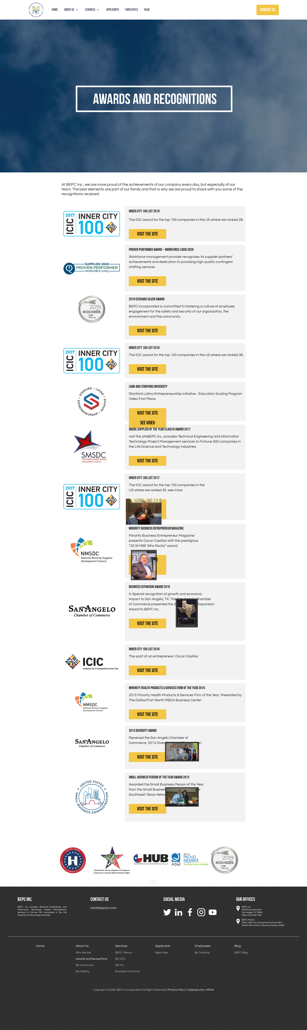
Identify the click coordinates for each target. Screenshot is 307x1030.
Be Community (85, 965)
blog (147, 10)
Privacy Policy (176, 989)
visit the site (147, 234)
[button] (71, 9)
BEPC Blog (241, 952)
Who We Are (83, 952)
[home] (36, 10)
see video (147, 423)
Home (55, 10)
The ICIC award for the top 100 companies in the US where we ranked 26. (186, 220)
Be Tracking (202, 952)
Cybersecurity (195, 989)
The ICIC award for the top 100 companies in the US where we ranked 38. (186, 355)
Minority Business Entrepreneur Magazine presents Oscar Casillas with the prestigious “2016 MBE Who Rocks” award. (163, 541)
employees (131, 10)
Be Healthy (82, 971)
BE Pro (119, 965)
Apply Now (161, 952)
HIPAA (209, 989)
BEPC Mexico (123, 952)
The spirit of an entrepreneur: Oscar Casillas (163, 656)
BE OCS (120, 959)
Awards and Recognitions (91, 959)
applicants (112, 10)
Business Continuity (127, 971)
